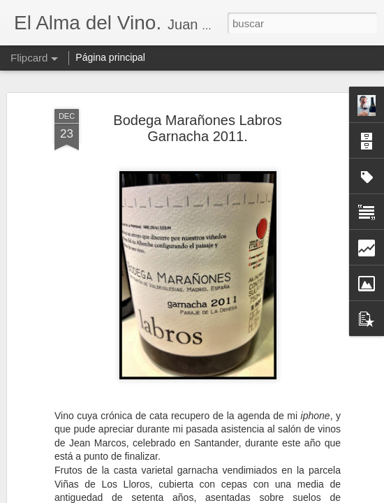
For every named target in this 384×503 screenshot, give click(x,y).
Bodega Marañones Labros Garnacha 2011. (197, 128)
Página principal (110, 57)
